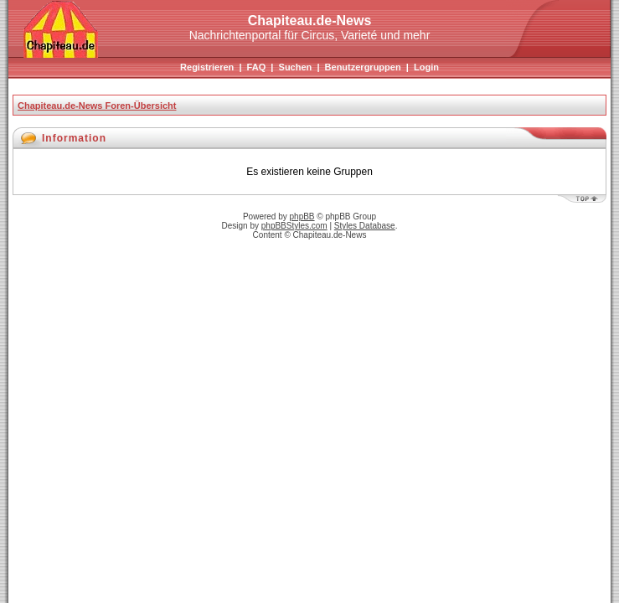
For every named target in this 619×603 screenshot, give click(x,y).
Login (426, 67)
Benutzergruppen (363, 67)
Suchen (295, 67)
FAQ (256, 67)
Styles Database (364, 225)
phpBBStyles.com (294, 225)
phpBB (302, 216)
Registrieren (207, 67)
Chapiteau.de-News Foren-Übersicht (97, 105)
